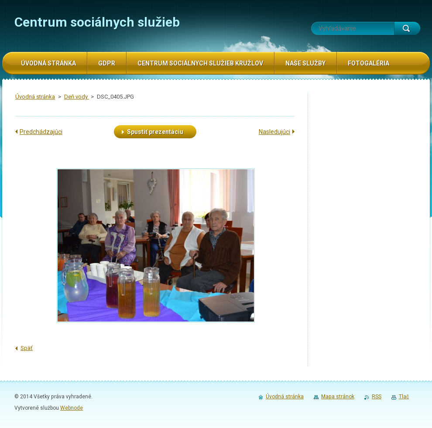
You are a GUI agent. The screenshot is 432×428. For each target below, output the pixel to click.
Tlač (404, 397)
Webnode (71, 408)
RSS (376, 397)
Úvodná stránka (35, 96)
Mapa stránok (337, 397)
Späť (27, 348)
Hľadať (407, 28)
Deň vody (76, 96)
